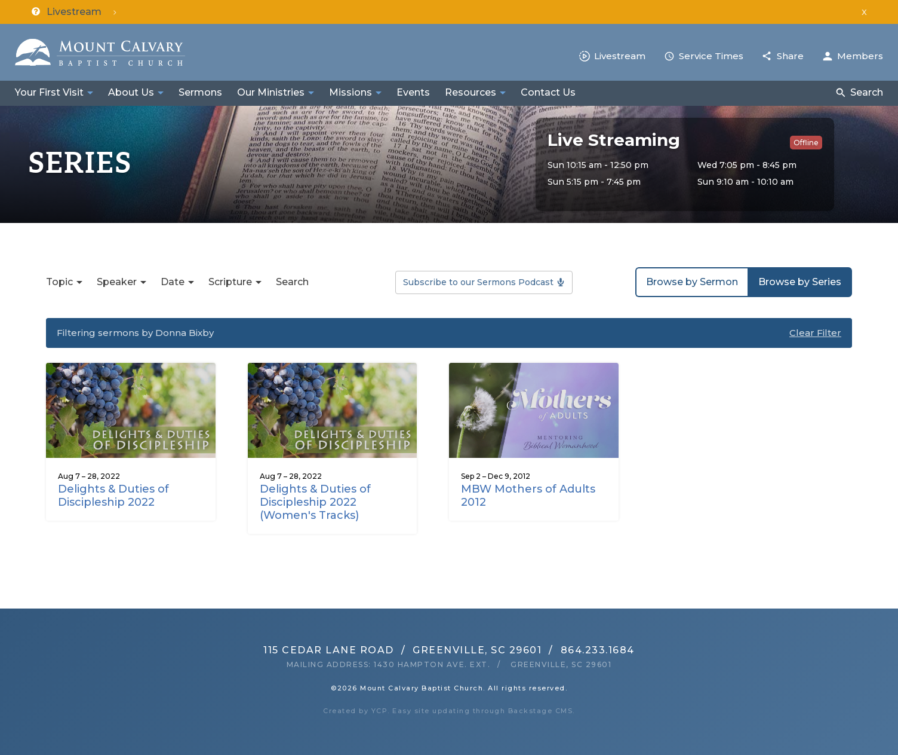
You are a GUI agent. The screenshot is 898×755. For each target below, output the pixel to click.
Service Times (711, 56)
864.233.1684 (598, 650)
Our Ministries (271, 92)
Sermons (200, 92)
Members (860, 56)
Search (866, 92)
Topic (59, 282)
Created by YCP (355, 711)
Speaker (117, 282)
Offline (806, 142)
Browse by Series (799, 282)
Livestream (619, 56)
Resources (470, 92)
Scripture (230, 282)
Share (790, 56)
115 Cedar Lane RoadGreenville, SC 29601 (402, 650)
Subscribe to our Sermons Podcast (478, 282)
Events (413, 92)
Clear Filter (815, 332)
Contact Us (548, 92)
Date (172, 282)
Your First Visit (49, 92)
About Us (131, 92)
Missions (350, 92)
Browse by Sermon (692, 282)
